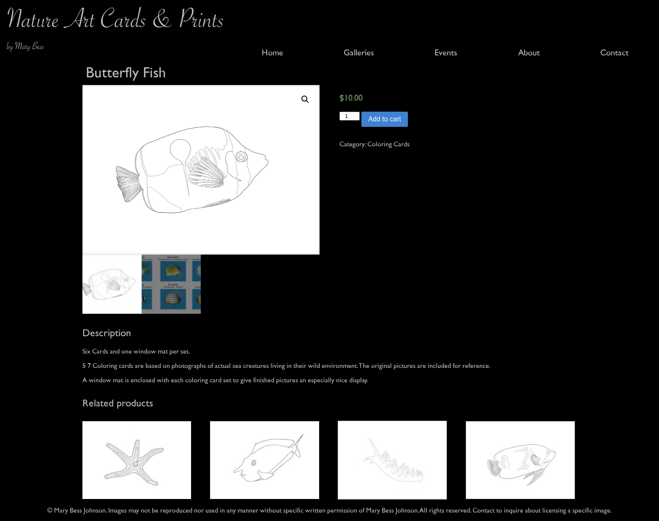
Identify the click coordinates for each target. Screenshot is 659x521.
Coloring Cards (388, 144)
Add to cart (384, 119)
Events (446, 53)
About (529, 53)
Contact (614, 53)
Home (272, 53)
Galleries (359, 53)
